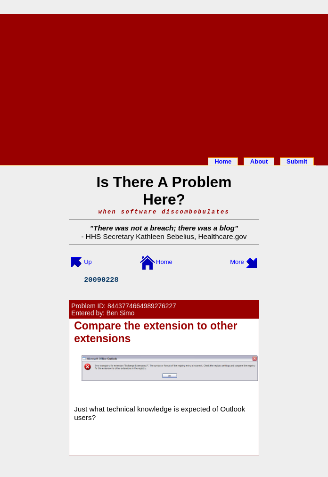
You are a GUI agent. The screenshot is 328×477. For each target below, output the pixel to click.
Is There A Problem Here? (164, 190)
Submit (297, 161)
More (237, 261)
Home (222, 161)
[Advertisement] (164, 84)
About (259, 161)
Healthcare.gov (222, 236)
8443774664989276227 (141, 306)
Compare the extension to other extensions (155, 332)
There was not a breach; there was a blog (164, 228)
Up (88, 261)
